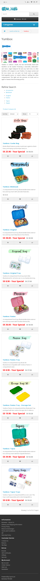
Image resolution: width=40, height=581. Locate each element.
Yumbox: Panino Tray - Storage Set (17, 405)
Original (8, 96)
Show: (24, 114)
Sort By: (5, 114)
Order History (6, 565)
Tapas (8, 101)
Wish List (4, 567)
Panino (8, 98)
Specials (4, 557)
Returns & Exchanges (8, 529)
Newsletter (5, 569)
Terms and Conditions (8, 531)
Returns (4, 543)
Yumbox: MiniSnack (10, 187)
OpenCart (12, 577)
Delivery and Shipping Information (12, 524)
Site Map (4, 545)
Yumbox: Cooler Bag (11, 143)
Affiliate (4, 555)
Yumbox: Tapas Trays (11, 492)
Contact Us (5, 541)
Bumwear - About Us (8, 522)
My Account (5, 563)
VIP (2, 533)
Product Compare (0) (9, 109)
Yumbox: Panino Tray (11, 360)
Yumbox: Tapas (9, 449)
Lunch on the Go (14, 31)
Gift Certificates (6, 553)
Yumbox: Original (10, 230)
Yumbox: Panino (9, 316)
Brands (4, 551)
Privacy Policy (6, 527)
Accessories (9, 90)
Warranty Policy (6, 535)
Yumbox (26, 31)
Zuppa (8, 103)
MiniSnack (9, 92)
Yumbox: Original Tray (12, 273)
